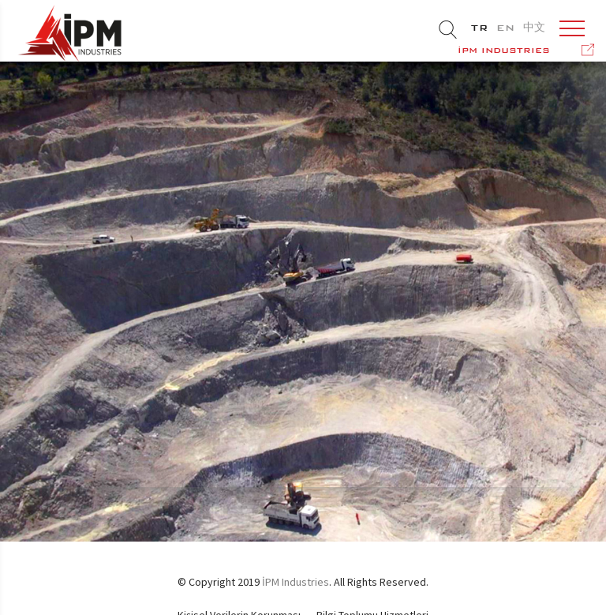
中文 (534, 27)
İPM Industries (295, 582)
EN (505, 27)
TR (479, 27)
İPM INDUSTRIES (504, 50)
